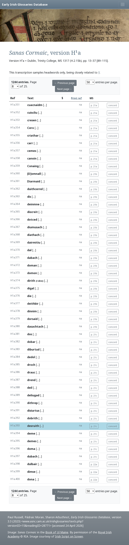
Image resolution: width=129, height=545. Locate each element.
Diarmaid (33, 181)
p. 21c (94, 334)
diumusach (34, 227)
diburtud (33, 349)
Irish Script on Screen (69, 536)
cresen (31, 120)
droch (31, 365)
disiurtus (33, 410)
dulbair (32, 464)
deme (31, 433)
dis (29, 196)
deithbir (33, 303)
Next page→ (64, 89)
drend (31, 380)
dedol (31, 357)
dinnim (32, 311)
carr (30, 143)
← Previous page (64, 83)
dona (30, 479)
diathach (33, 235)
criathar (33, 135)
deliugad (33, 395)
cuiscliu (32, 112)
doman (32, 265)
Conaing (33, 166)
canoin (31, 158)
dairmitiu (33, 242)
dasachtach (35, 326)
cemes (31, 151)
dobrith (32, 418)
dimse (31, 472)
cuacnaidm (34, 105)
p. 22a (94, 464)
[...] (45, 105)
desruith (33, 426)
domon (32, 273)
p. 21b (94, 174)
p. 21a (94, 105)
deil (29, 387)
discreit (32, 212)
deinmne (33, 204)
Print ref (76, 98)
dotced (32, 219)
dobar (31, 342)
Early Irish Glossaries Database (25, 4)
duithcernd (35, 189)
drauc (31, 372)
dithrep (32, 403)
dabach (32, 258)
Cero (30, 128)
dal (29, 250)
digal (30, 288)
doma (31, 449)
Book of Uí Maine (56, 532)
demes (31, 441)
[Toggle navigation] (122, 4)
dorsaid (32, 319)
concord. (112, 105)
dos (29, 334)
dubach (32, 456)
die (29, 296)
